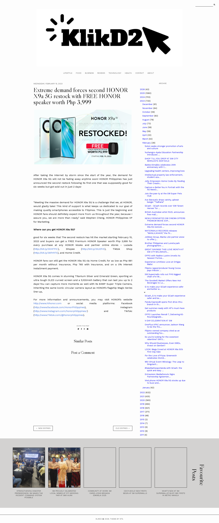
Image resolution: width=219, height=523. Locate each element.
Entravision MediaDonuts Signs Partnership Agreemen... (160, 375)
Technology (115, 73)
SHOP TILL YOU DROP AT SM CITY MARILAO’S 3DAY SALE (161, 159)
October (146, 112)
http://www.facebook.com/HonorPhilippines (59, 307)
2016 (142, 415)
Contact (139, 73)
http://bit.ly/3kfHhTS (46, 252)
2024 (142, 97)
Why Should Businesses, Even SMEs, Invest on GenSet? (163, 344)
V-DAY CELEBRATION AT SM (158, 321)
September (148, 116)
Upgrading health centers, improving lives (165, 171)
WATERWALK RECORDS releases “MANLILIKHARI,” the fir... (161, 232)
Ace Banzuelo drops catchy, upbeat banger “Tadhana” (162, 201)
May (144, 131)
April (144, 135)
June (145, 127)
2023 (142, 101)
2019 (142, 404)
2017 (142, 412)
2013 (142, 427)
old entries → (123, 428)
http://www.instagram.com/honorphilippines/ (60, 311)
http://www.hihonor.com (47, 303)
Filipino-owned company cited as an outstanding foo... (162, 332)
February (146, 143)
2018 (142, 408)
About (151, 73)
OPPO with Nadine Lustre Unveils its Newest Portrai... (162, 257)
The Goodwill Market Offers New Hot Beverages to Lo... (163, 281)
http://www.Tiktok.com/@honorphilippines (58, 315)
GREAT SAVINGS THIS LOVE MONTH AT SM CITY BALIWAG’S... (164, 250)
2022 (142, 392)
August (146, 120)
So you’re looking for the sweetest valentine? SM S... (162, 338)
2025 (142, 93)
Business (89, 73)
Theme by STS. (116, 519)
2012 (142, 431)
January (146, 387)
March (145, 139)
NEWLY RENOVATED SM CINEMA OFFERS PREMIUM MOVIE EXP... (165, 219)
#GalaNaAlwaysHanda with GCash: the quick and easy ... (163, 369)
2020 (142, 400)
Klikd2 (99, 519)
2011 (142, 435)
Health (128, 73)
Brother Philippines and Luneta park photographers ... (162, 244)
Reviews (101, 73)
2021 (142, 396)
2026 (142, 89)
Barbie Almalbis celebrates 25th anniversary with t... (160, 166)
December (147, 104)
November (147, 108)
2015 (142, 419)
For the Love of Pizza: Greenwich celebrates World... (161, 356)
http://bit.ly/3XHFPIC (46, 249)
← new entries (43, 428)
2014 (142, 423)
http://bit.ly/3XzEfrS (93, 249)
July (144, 123)
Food (78, 73)
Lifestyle (67, 73)
